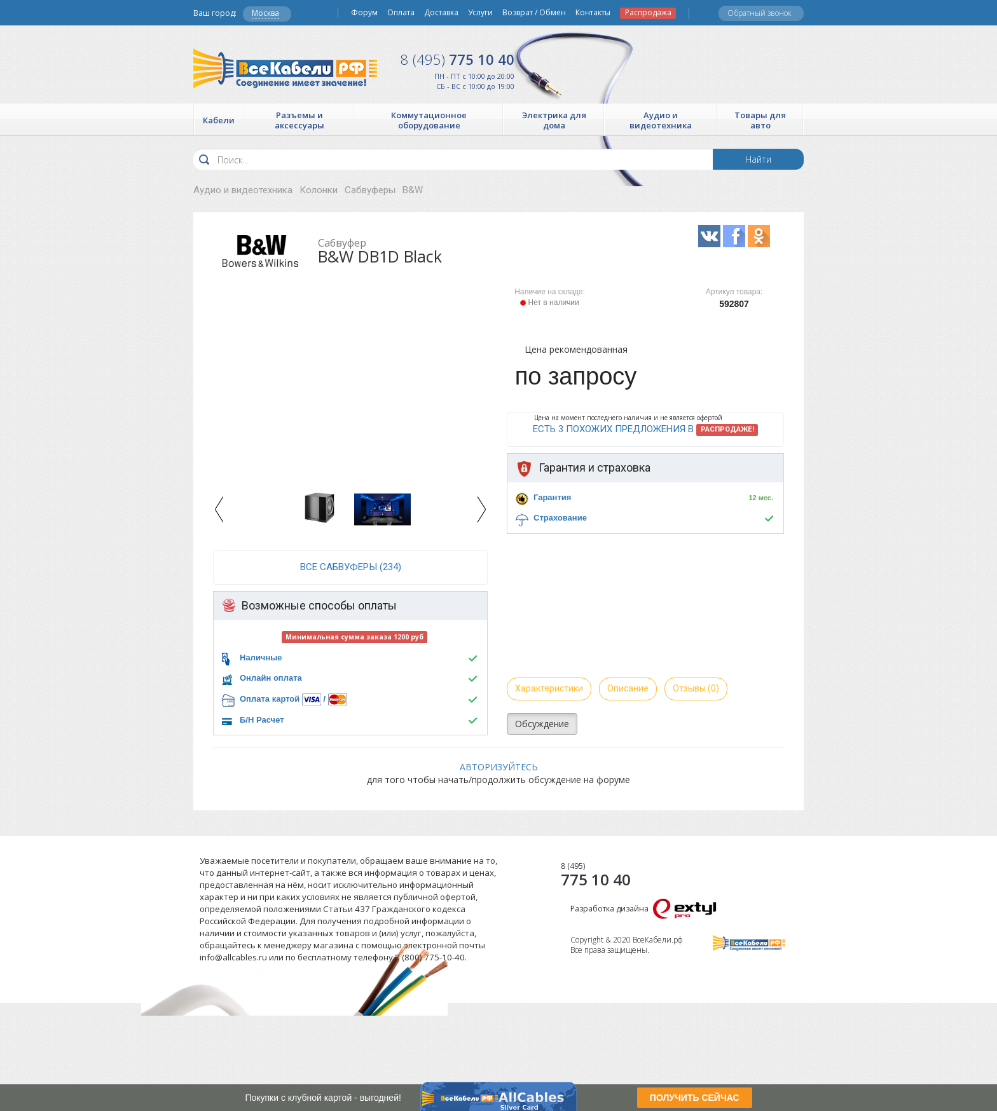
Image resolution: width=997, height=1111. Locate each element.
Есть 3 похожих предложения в (646, 429)
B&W (412, 190)
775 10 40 (457, 59)
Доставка (441, 13)
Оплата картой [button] (269, 699)
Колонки (318, 190)
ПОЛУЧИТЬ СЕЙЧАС (694, 1098)
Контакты (592, 13)
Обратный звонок (759, 13)
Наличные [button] (261, 657)
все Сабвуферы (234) (350, 567)
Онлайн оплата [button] (271, 678)
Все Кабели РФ (285, 68)
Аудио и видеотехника (242, 190)
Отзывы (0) (696, 688)
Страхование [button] (560, 517)
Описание (628, 688)
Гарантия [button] (552, 497)
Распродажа (648, 13)
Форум (364, 13)
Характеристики (549, 688)
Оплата (401, 13)
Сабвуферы (370, 190)
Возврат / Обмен (534, 13)
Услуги (480, 13)
